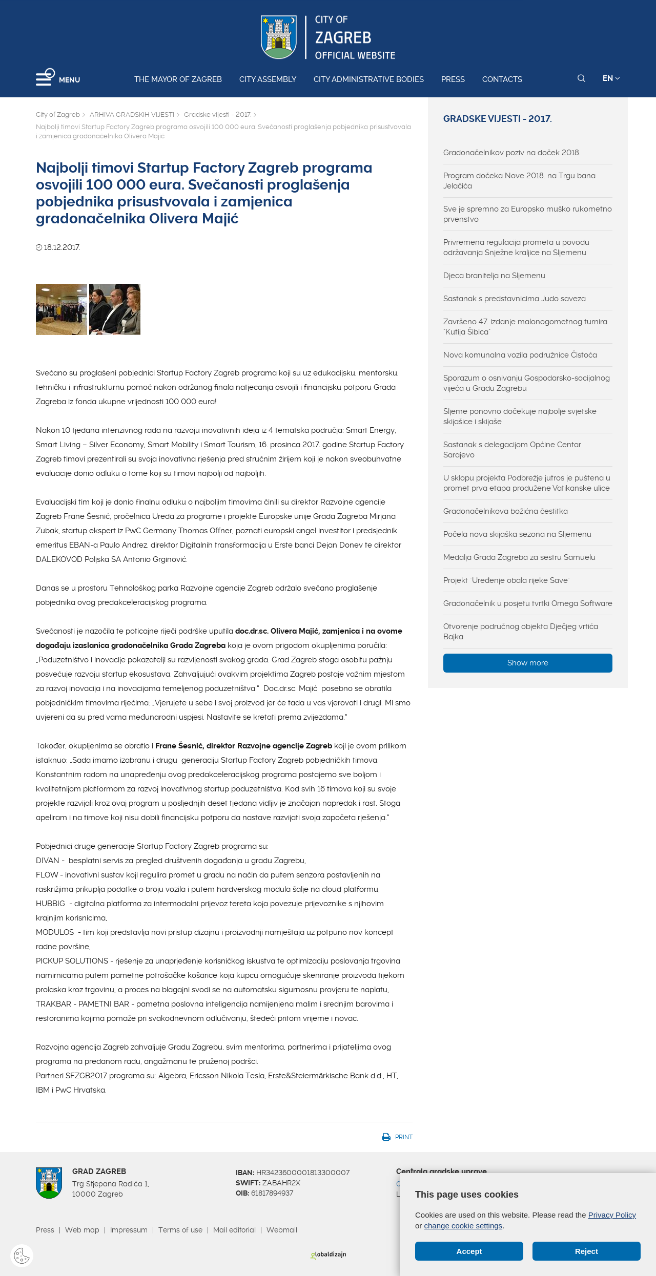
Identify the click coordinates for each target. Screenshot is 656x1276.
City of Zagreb (58, 114)
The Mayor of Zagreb (178, 79)
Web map (82, 1230)
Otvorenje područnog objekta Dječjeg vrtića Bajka (520, 631)
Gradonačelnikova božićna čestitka (505, 511)
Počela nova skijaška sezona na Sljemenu (517, 534)
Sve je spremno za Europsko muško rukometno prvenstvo (527, 214)
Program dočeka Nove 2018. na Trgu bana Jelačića (519, 181)
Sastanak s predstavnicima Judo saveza (514, 298)
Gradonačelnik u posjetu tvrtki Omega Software (527, 603)
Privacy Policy (612, 1214)
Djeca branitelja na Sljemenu (494, 275)
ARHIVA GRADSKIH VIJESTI (132, 114)
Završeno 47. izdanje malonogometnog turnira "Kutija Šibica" (525, 327)
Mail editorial (234, 1230)
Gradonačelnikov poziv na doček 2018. (512, 152)
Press (453, 79)
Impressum (129, 1230)
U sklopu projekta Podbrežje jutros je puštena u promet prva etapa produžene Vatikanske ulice (526, 483)
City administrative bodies (369, 79)
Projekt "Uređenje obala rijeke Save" (506, 580)
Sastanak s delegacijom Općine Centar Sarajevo (512, 449)
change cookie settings (463, 1225)
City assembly (267, 79)
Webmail (281, 1230)
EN (611, 78)
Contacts (502, 79)
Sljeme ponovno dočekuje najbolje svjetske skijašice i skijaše (520, 416)
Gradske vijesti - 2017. (217, 114)
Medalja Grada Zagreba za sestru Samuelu (519, 557)
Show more (527, 662)
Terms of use (180, 1230)
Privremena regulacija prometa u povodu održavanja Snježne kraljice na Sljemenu (516, 247)
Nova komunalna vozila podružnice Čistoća (520, 355)
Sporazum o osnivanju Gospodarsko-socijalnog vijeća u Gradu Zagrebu (526, 383)
